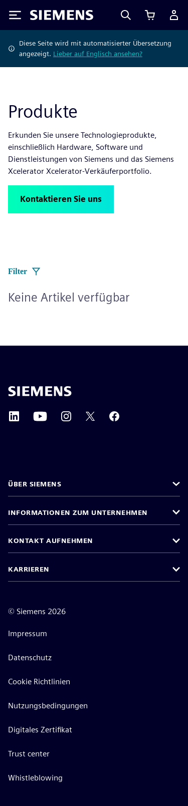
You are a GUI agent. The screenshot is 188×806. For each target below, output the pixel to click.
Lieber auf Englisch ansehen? (97, 54)
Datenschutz (30, 657)
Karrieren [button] (29, 569)
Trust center (29, 753)
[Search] (126, 15)
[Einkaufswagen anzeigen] (150, 15)
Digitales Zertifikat (40, 729)
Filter (24, 271)
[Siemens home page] (40, 391)
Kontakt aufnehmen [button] (50, 540)
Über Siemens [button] (34, 484)
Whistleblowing (35, 777)
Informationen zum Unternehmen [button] (78, 512)
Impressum (27, 633)
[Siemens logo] (61, 15)
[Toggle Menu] (15, 15)
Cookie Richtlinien (39, 681)
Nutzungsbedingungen (48, 705)
